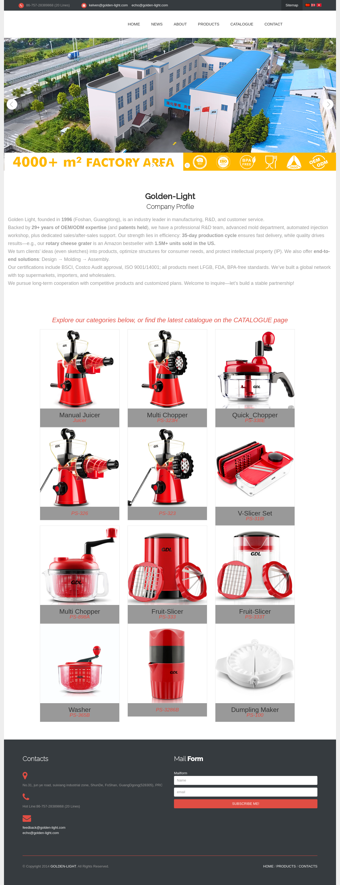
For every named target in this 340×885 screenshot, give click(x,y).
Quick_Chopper (255, 415)
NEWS (157, 24)
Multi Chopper (167, 415)
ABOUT (180, 24)
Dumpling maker (255, 709)
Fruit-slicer (167, 611)
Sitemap (292, 5)
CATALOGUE (242, 24)
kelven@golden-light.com (108, 5)
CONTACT (274, 24)
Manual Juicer (79, 415)
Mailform (180, 773)
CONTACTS (308, 866)
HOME (134, 24)
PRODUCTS (208, 24)
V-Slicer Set (255, 513)
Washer (80, 709)
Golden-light (63, 866)
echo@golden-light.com (150, 5)
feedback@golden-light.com (44, 828)
